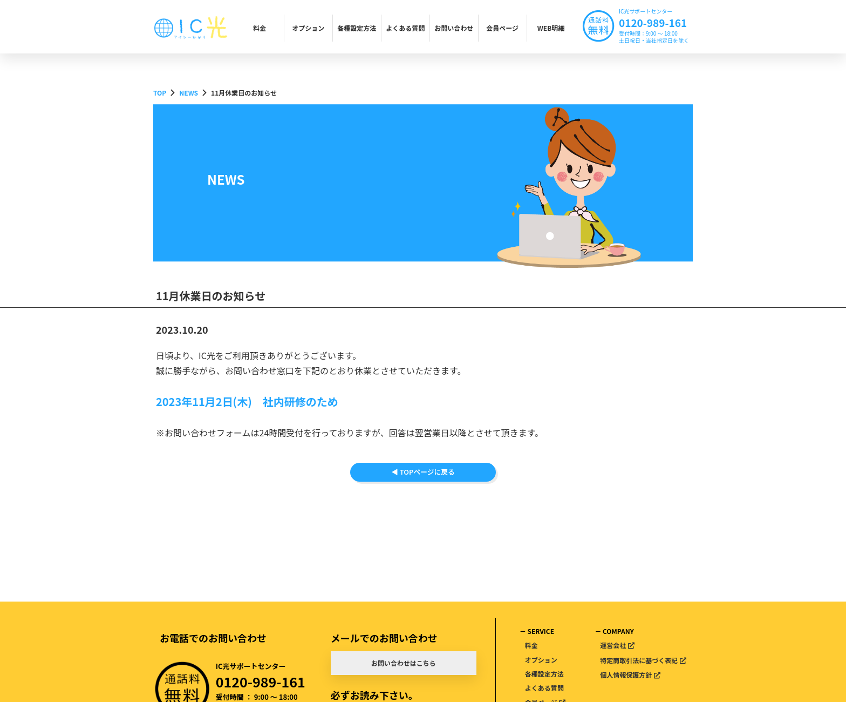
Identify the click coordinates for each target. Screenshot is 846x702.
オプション (308, 27)
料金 (259, 27)
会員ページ (502, 27)
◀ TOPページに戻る (423, 484)
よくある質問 (405, 27)
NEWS (188, 92)
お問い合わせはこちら (403, 662)
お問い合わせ (453, 27)
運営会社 (613, 645)
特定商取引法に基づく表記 (639, 660)
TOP (159, 92)
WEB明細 (551, 27)
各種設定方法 (356, 27)
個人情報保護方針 (626, 674)
